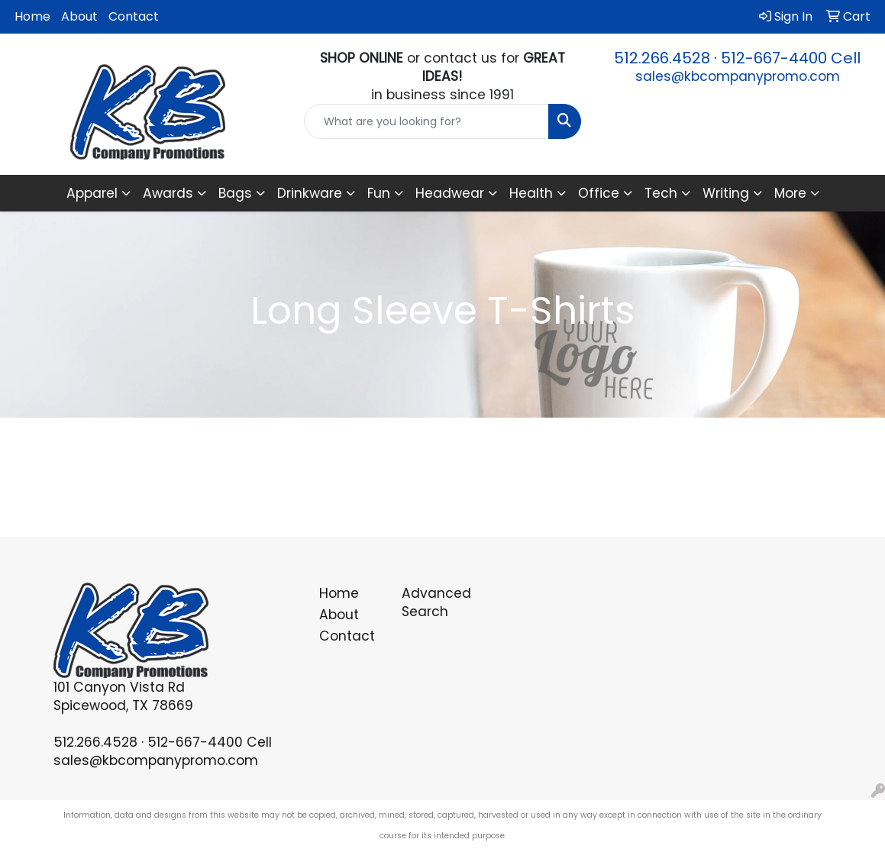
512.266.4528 (662, 58)
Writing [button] (726, 193)
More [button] (790, 193)
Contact (133, 16)
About (79, 16)
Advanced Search (434, 602)
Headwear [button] (449, 193)
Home (32, 16)
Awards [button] (168, 193)
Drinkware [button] (309, 193)
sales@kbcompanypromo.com (737, 76)
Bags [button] (235, 193)
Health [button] (531, 193)
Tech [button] (660, 193)
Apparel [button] (92, 193)
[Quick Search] (426, 121)
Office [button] (598, 193)
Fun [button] (378, 193)
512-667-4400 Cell (791, 58)
